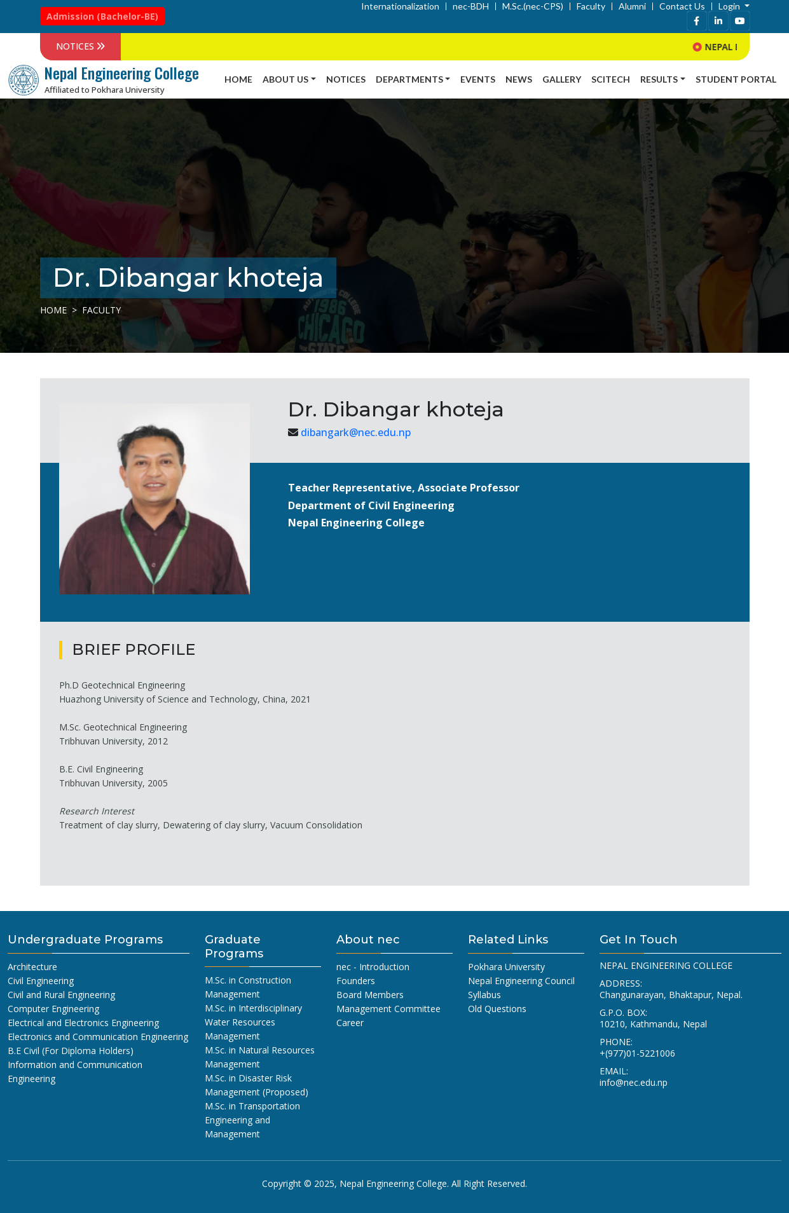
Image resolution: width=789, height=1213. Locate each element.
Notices (346, 79)
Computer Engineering (53, 1009)
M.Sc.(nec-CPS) (532, 6)
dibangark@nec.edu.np (356, 432)
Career (350, 1023)
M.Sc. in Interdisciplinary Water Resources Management (253, 1022)
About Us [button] (285, 79)
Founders (355, 981)
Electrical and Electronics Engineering (83, 1023)
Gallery (561, 79)
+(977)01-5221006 (637, 1053)
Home (238, 79)
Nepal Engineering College (393, 1183)
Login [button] (730, 6)
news (518, 79)
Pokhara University (506, 967)
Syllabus (484, 995)
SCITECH (610, 79)
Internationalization (400, 6)
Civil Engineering (41, 981)
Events (477, 79)
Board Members (370, 995)
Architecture (32, 967)
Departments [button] (409, 79)
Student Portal (736, 79)
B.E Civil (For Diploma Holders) (71, 1051)
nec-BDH (471, 6)
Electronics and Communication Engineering (98, 1037)
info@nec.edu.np (634, 1082)
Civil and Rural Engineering (61, 995)
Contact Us (682, 6)
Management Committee (388, 1009)
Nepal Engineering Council (521, 981)
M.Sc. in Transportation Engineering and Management (252, 1120)
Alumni (632, 6)
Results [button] (659, 79)
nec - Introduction (372, 967)
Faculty (591, 6)
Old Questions (497, 1009)
